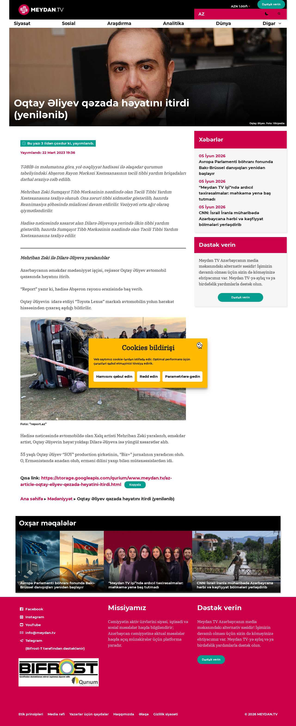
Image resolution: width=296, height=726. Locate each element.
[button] (281, 23)
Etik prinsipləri (30, 714)
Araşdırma (119, 23)
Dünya (223, 23)
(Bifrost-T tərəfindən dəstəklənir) (55, 648)
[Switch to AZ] (201, 14)
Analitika (173, 23)
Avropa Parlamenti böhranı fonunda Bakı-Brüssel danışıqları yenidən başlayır (236, 167)
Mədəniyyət (60, 498)
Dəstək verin (271, 4)
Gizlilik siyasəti (165, 714)
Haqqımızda (123, 714)
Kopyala (135, 483)
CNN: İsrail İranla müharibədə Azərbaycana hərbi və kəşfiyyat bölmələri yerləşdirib (231, 218)
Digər (275, 23)
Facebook (34, 609)
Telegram (33, 640)
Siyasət (22, 23)
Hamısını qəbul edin (114, 377)
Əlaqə (144, 714)
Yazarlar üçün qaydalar (89, 714)
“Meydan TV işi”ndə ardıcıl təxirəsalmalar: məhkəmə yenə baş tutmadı (235, 193)
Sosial (68, 23)
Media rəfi (56, 714)
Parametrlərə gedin (182, 377)
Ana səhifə (31, 498)
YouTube (33, 625)
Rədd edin (149, 377)
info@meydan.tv (40, 632)
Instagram (34, 617)
